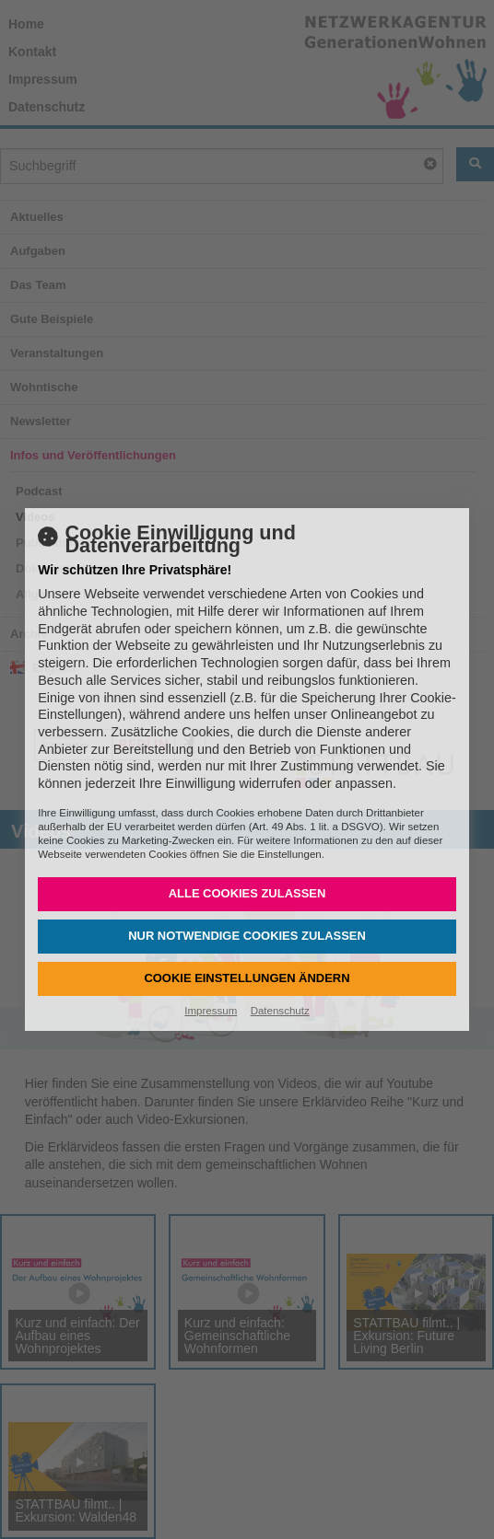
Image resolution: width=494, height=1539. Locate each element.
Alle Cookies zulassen (247, 893)
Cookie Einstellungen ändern (246, 978)
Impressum (210, 1010)
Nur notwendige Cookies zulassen (247, 936)
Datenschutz (280, 1010)
